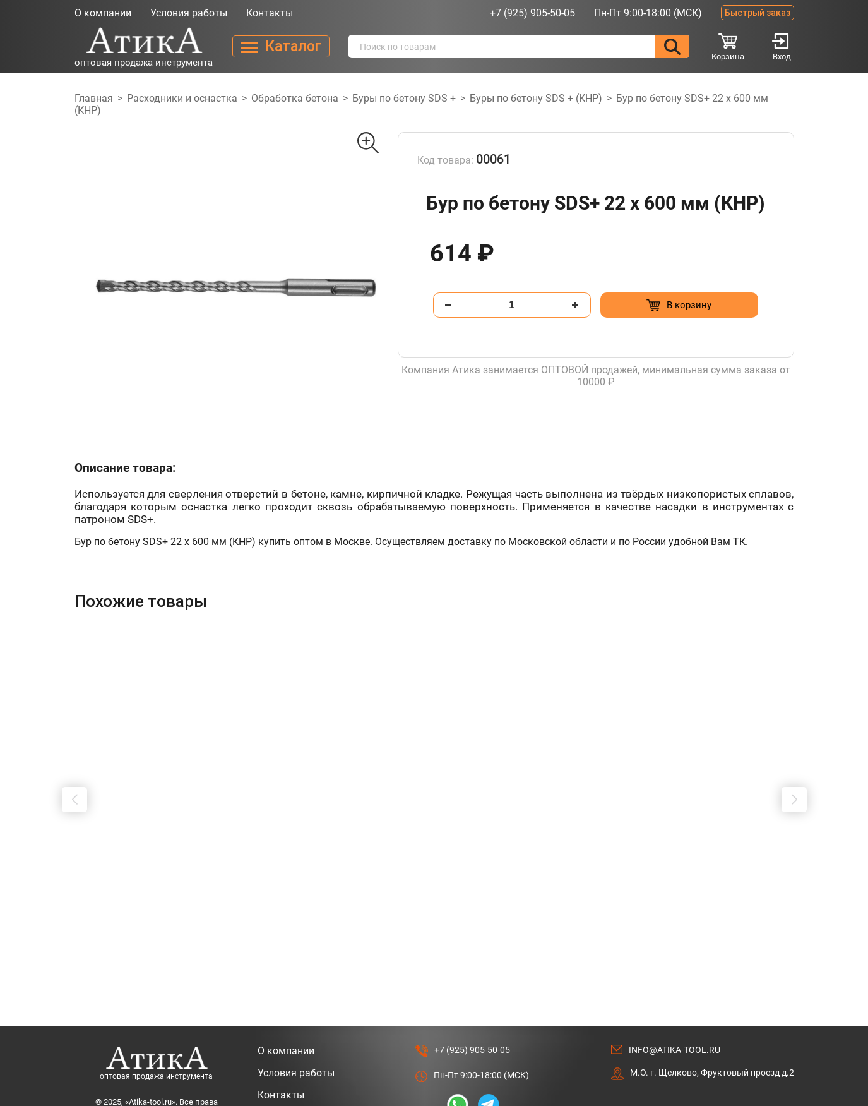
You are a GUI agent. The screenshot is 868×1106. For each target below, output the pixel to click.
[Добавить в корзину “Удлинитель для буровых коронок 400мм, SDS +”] (562, 894)
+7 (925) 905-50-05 (532, 13)
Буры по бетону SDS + (404, 98)
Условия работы (188, 13)
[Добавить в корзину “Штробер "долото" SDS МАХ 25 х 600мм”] (196, 894)
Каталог (277, 1069)
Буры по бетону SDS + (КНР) (536, 98)
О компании (102, 13)
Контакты (269, 13)
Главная (93, 98)
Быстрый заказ (757, 13)
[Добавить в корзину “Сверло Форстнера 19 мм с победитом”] (745, 894)
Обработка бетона (294, 98)
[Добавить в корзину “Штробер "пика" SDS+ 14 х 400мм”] (379, 894)
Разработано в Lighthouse (740, 1073)
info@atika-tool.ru (674, 1002)
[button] (74, 775)
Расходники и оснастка (182, 98)
